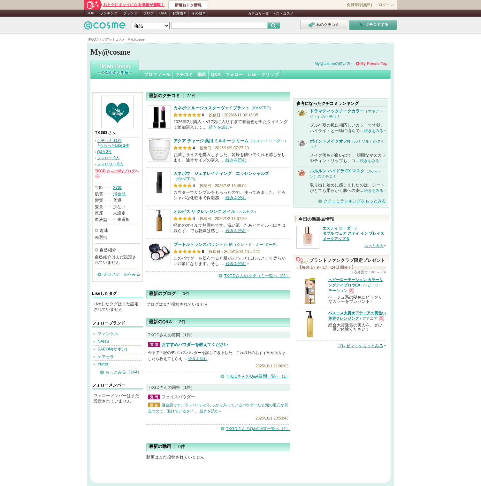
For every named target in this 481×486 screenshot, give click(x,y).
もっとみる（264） (123, 372)
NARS (103, 341)
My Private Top (374, 63)
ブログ (148, 13)
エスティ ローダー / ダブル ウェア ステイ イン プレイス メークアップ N (353, 233)
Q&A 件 (104, 152)
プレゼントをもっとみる (360, 345)
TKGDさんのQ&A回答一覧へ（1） (258, 428)
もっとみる (374, 245)
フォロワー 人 (110, 164)
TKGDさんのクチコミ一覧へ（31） (257, 275)
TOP (90, 13)
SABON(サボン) (112, 349)
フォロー (234, 74)
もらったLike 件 (114, 145)
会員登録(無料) (359, 5)
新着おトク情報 (188, 5)
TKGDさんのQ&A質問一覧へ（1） (258, 376)
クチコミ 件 (109, 140)
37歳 (117, 187)
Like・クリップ (263, 74)
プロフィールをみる (121, 274)
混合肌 (119, 194)
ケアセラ (105, 356)
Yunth (102, 364)
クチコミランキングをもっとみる (355, 201)
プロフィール (157, 74)
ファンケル (107, 333)
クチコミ (184, 74)
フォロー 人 (108, 158)
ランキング (109, 13)
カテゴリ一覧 (258, 13)
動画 (201, 74)
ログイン (386, 5)
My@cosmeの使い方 (332, 63)
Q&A (163, 13)
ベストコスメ (283, 13)
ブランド (130, 13)
